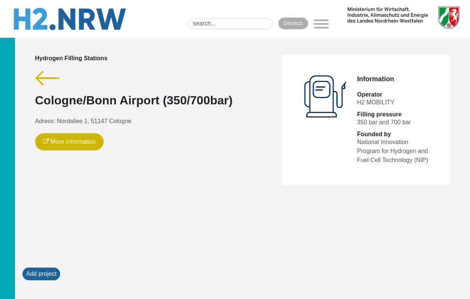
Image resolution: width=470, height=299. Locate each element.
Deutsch (292, 23)
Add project (41, 274)
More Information (69, 141)
